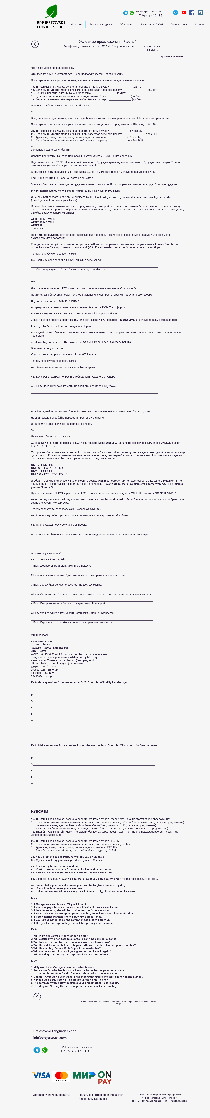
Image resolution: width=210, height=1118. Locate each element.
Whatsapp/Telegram (77, 1047)
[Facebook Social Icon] (191, 12)
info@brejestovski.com (50, 1038)
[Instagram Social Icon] (200, 12)
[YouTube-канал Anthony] (183, 12)
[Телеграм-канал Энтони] (175, 12)
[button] (76, 24)
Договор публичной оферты (51, 1094)
